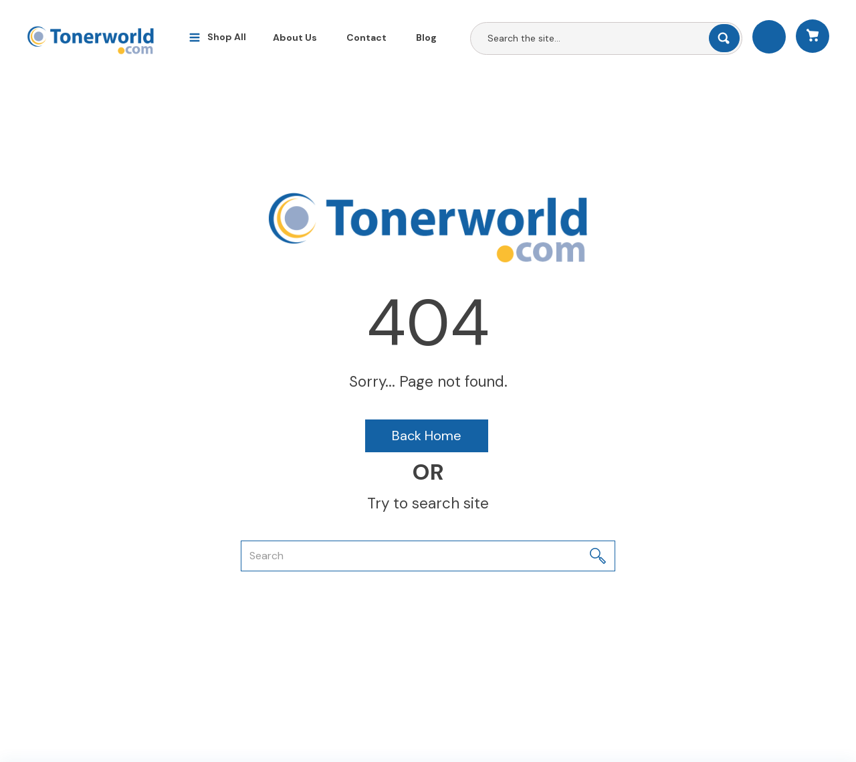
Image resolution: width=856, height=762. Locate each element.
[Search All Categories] (606, 38)
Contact (366, 37)
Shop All (226, 37)
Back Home (426, 435)
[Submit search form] (724, 38)
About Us (295, 37)
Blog (426, 37)
